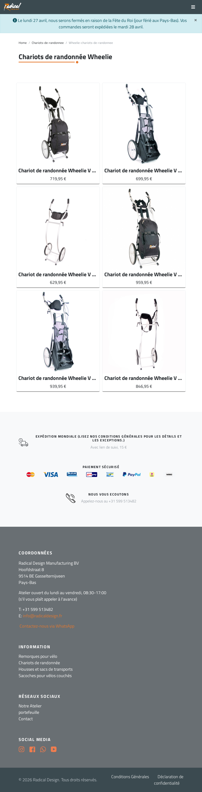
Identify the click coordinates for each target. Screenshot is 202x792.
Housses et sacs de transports (46, 669)
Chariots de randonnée (39, 662)
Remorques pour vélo (38, 656)
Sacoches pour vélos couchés (45, 675)
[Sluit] (195, 19)
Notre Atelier (30, 706)
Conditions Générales (130, 776)
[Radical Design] (13, 7)
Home (23, 43)
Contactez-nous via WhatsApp (46, 626)
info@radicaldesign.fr (42, 616)
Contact (26, 718)
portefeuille (29, 712)
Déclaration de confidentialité (168, 779)
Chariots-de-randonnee (48, 43)
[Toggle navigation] (193, 7)
